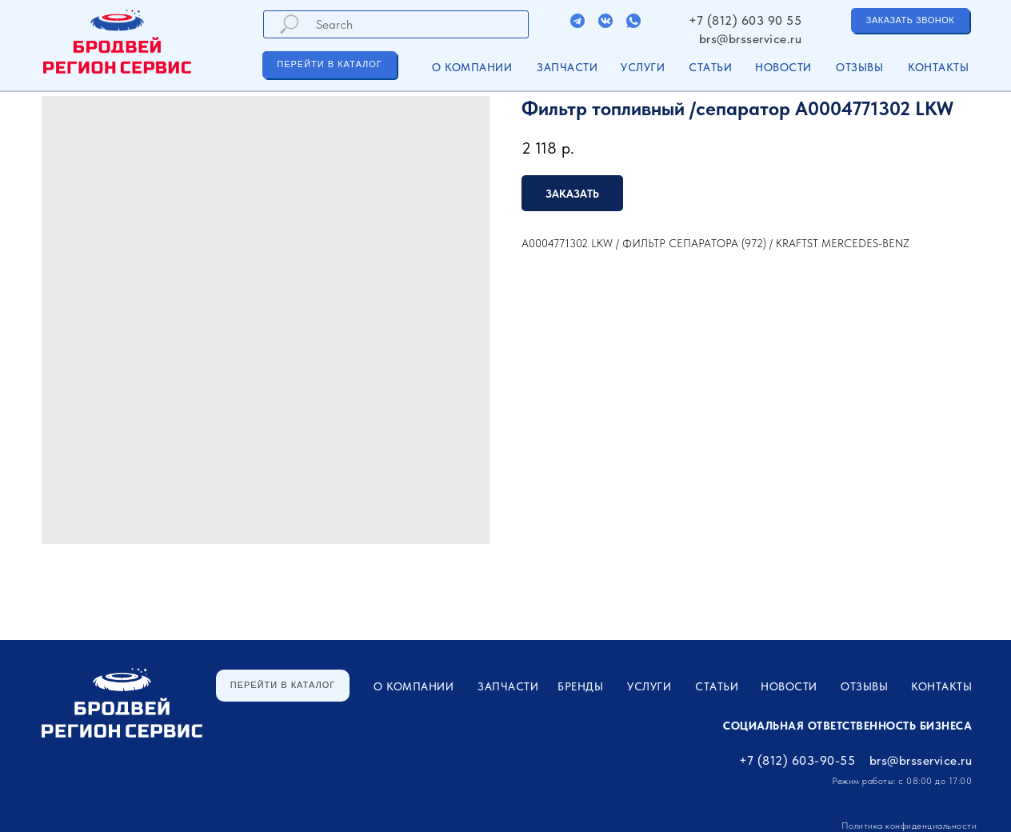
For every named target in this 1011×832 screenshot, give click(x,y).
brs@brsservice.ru (750, 38)
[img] (577, 21)
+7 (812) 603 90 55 (745, 20)
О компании (472, 67)
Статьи (710, 67)
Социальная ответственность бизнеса (847, 725)
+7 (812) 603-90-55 (797, 760)
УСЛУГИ (643, 67)
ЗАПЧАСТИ (567, 67)
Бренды (580, 686)
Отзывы (859, 67)
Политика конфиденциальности (909, 825)
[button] (910, 20)
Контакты (938, 67)
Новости (783, 67)
